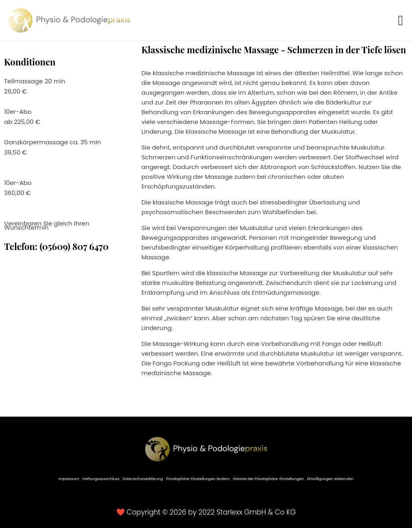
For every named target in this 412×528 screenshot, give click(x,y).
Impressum (69, 478)
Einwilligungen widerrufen (330, 478)
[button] (400, 21)
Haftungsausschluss (101, 478)
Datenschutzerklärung (142, 478)
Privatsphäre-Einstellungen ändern (197, 478)
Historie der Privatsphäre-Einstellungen (268, 478)
